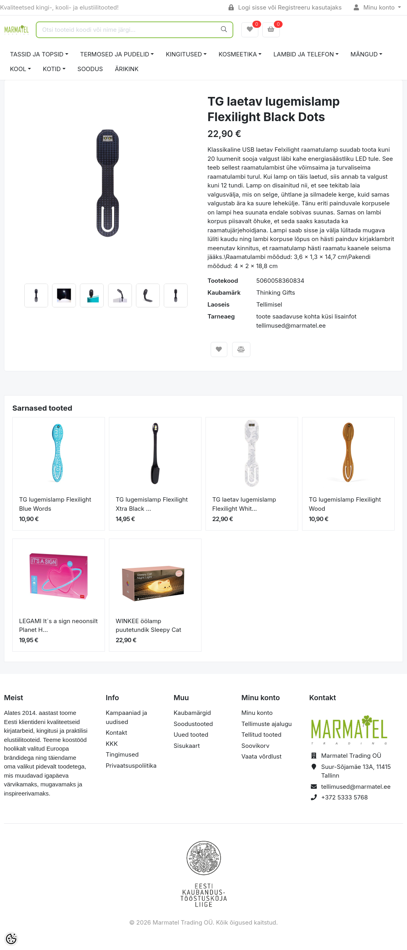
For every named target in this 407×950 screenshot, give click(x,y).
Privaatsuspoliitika (131, 765)
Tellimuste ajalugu (266, 724)
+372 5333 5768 (344, 797)
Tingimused (122, 754)
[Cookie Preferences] (11, 939)
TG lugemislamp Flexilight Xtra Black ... (152, 504)
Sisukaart (187, 745)
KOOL (18, 69)
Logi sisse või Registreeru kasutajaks (285, 7)
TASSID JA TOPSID (37, 54)
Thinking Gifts (275, 292)
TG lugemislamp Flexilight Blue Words (55, 504)
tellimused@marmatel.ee (356, 786)
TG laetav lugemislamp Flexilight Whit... (244, 504)
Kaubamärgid (192, 712)
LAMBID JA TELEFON (303, 54)
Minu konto (375, 7)
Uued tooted (191, 734)
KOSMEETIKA (238, 54)
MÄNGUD (364, 54)
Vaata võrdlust (261, 756)
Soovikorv (255, 745)
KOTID (52, 69)
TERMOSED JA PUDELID (114, 54)
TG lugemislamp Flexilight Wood (345, 504)
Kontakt (116, 732)
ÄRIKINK (127, 69)
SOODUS (90, 69)
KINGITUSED (184, 54)
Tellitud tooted (261, 734)
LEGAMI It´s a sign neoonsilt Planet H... (58, 625)
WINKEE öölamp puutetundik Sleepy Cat (148, 625)
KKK (112, 743)
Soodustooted (193, 724)
